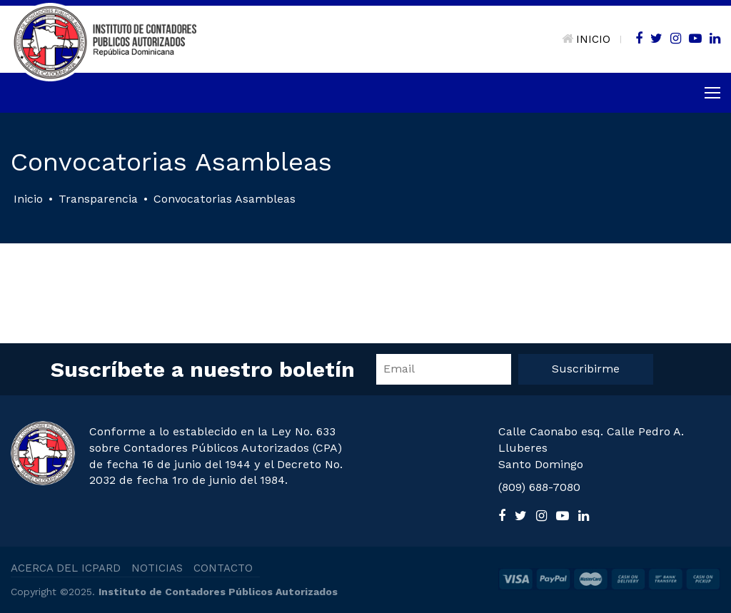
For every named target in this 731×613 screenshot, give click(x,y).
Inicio (28, 199)
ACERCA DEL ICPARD (66, 568)
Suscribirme (586, 368)
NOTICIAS (157, 568)
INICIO (586, 39)
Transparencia (98, 199)
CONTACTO (223, 568)
